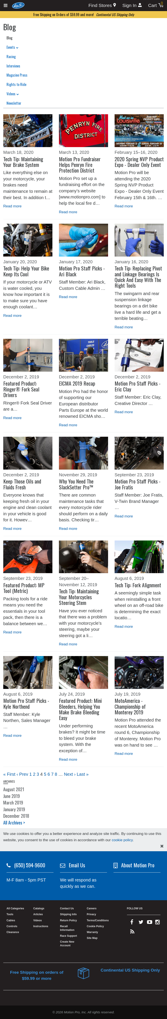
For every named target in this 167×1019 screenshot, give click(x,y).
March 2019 (13, 802)
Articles (38, 914)
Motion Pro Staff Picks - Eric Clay (137, 386)
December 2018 (16, 816)
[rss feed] (132, 932)
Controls (12, 926)
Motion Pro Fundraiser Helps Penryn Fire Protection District (80, 164)
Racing (11, 56)
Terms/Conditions (98, 920)
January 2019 (14, 809)
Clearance (13, 932)
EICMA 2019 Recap (77, 383)
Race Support (68, 935)
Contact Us (67, 908)
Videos (13, 93)
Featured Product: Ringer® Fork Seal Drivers (21, 389)
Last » (83, 774)
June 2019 (11, 796)
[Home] (18, 5)
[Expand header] (6, 5)
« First (9, 774)
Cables (11, 920)
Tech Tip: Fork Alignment (138, 585)
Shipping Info (68, 914)
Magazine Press (17, 75)
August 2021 (13, 789)
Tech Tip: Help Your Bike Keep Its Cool (26, 271)
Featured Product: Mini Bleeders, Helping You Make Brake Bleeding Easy (80, 709)
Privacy (91, 914)
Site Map (92, 938)
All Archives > (14, 822)
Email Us (77, 865)
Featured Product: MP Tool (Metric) (23, 587)
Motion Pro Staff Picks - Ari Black (82, 271)
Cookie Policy (95, 926)
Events (12, 47)
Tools (10, 914)
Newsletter (14, 103)
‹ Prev (22, 774)
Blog (9, 37)
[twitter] (141, 923)
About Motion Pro (137, 865)
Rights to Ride (16, 84)
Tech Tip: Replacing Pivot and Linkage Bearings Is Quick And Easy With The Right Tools (138, 276)
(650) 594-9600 (29, 865)
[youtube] (149, 923)
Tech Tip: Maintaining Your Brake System (23, 161)
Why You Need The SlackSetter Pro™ (76, 484)
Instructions (40, 926)
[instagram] (157, 923)
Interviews (13, 66)
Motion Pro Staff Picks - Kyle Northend (26, 703)
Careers (92, 908)
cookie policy (122, 840)
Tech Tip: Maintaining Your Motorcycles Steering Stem (79, 596)
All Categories (15, 908)
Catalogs (38, 908)
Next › (69, 774)
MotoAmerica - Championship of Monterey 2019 (130, 706)
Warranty (92, 932)
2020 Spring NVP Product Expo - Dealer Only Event (139, 161)
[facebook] (131, 923)
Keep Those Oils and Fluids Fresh (22, 484)
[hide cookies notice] (162, 846)
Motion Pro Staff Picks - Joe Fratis (137, 484)
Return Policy (68, 920)
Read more (12, 206)
